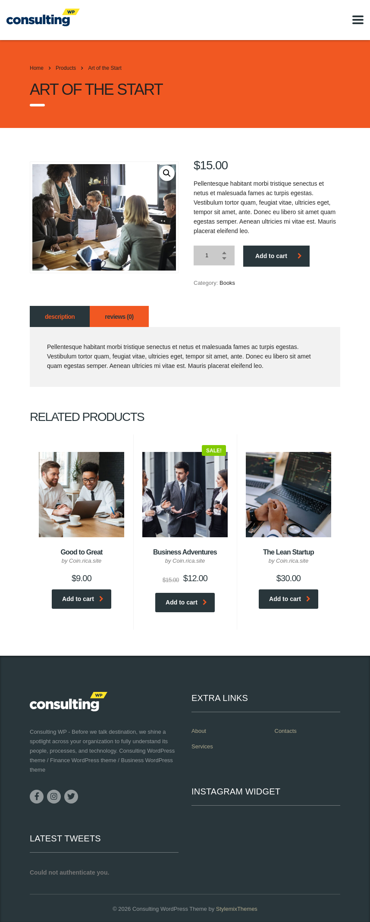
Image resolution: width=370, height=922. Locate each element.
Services (202, 746)
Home (37, 68)
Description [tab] (60, 316)
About (198, 731)
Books (227, 283)
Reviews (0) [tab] (119, 316)
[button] (167, 173)
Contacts (286, 731)
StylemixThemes (236, 909)
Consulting (145, 909)
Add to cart (278, 255)
